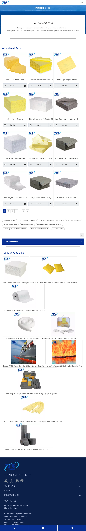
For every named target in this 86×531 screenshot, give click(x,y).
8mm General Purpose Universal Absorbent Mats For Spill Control (66, 158)
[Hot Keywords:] (82, 235)
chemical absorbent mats (40, 229)
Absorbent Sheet (27, 225)
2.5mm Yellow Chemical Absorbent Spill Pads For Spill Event (15, 119)
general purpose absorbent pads (15, 229)
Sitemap (7, 490)
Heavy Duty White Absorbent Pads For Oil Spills (15, 198)
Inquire (9, 85)
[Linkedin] (17, 481)
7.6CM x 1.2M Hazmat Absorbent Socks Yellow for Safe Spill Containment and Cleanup (33, 421)
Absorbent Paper (10, 220)
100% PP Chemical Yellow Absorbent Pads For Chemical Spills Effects (15, 80)
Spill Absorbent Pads (73, 220)
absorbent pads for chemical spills (49, 225)
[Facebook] (6, 481)
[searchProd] (41, 235)
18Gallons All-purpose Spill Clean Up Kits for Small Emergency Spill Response (30, 394)
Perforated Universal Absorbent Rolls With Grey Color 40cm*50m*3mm (28, 449)
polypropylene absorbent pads (51, 220)
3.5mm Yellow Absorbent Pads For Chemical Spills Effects (41, 80)
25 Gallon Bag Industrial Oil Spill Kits (63, 338)
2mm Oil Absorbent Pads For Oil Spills (16, 283)
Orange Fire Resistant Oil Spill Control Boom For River (64, 366)
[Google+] (11, 481)
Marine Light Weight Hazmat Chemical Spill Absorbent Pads (66, 80)
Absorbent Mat (58, 229)
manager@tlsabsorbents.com (21, 514)
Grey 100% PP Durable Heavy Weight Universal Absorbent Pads (41, 198)
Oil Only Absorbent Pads (28, 220)
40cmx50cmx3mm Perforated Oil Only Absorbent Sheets (41, 119)
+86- (15, 517)
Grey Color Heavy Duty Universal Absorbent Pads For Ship (66, 119)
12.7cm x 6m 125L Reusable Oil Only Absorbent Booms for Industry (26, 338)
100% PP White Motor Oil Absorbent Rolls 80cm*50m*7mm (24, 310)
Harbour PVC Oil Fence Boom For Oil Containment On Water (23, 366)
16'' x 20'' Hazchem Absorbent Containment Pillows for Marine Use (53, 283)
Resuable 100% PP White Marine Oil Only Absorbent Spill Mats (15, 158)
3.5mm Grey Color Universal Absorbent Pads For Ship (66, 198)
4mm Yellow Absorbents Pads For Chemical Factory (41, 158)
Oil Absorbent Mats (10, 225)
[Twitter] (22, 481)
